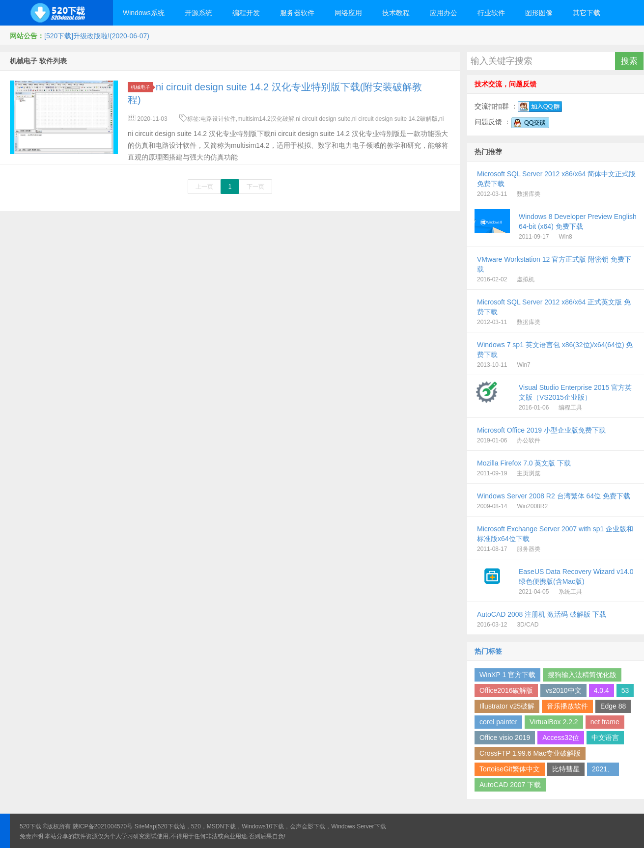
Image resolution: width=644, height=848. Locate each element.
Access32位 (560, 737)
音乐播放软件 (567, 706)
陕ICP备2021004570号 (103, 826)
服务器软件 (297, 13)
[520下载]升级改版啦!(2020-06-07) (96, 36)
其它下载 (586, 13)
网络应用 (348, 13)
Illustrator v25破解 (506, 706)
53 (625, 690)
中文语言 (605, 737)
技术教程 (396, 13)
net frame (604, 722)
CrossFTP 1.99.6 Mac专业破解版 (530, 753)
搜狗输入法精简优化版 (582, 675)
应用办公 (443, 13)
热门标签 (488, 651)
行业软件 (491, 13)
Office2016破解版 (506, 690)
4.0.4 (601, 690)
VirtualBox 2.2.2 (554, 722)
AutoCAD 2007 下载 (510, 785)
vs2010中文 (563, 690)
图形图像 (539, 13)
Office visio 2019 (504, 737)
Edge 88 (613, 706)
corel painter (498, 722)
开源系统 (198, 13)
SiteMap (145, 826)
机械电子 (142, 87)
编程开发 (246, 13)
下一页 (255, 186)
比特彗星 (566, 769)
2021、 (603, 769)
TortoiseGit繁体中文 (509, 769)
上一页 (204, 186)
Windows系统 (144, 13)
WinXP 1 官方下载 (507, 675)
